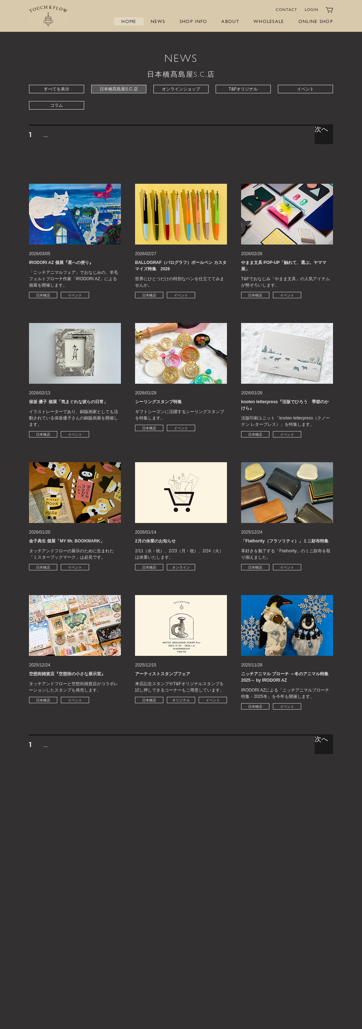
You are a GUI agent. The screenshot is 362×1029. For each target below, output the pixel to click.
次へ (321, 129)
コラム (56, 105)
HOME (128, 21)
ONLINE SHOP (315, 21)
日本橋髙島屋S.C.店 (119, 89)
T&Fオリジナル (243, 89)
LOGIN (312, 9)
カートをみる (329, 10)
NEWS (158, 21)
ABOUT (230, 21)
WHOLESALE (268, 21)
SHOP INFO (194, 21)
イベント (305, 89)
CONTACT (287, 9)
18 (62, 135)
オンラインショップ (181, 89)
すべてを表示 (56, 89)
